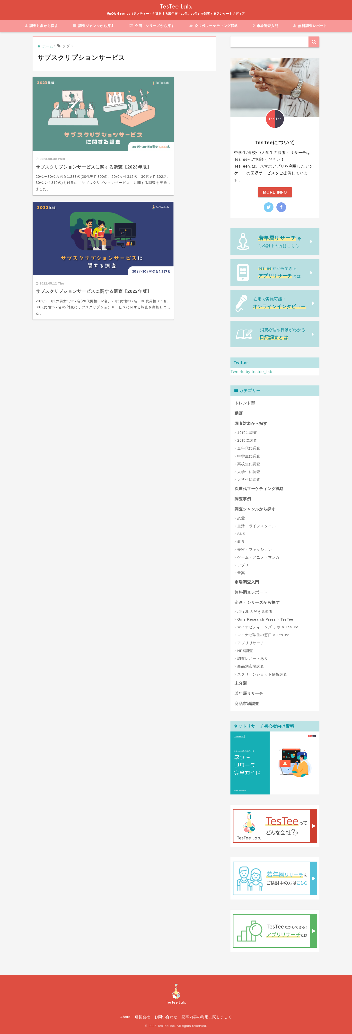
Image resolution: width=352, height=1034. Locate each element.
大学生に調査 (248, 472)
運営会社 (142, 1017)
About (125, 1017)
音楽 (241, 573)
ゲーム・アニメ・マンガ (258, 557)
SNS (241, 534)
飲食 (241, 541)
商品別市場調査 (250, 666)
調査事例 (243, 499)
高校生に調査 (248, 464)
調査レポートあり (252, 658)
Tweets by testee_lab (251, 371)
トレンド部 (245, 403)
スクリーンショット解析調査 (262, 674)
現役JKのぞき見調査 (255, 611)
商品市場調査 (247, 703)
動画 (239, 413)
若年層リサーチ (249, 693)
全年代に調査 (248, 448)
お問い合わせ (165, 1017)
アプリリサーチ (250, 643)
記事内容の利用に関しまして (207, 1017)
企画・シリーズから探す (152, 26)
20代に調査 (247, 440)
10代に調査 (247, 432)
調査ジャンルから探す (93, 26)
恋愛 (241, 518)
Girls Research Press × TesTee (265, 619)
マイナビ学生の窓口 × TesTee (263, 635)
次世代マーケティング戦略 (213, 26)
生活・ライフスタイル (256, 526)
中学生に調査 (248, 456)
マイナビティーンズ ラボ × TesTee (268, 627)
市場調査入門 (266, 26)
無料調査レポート (310, 26)
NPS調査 (245, 650)
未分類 (241, 683)
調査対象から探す (41, 26)
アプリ (243, 565)
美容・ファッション (254, 549)
